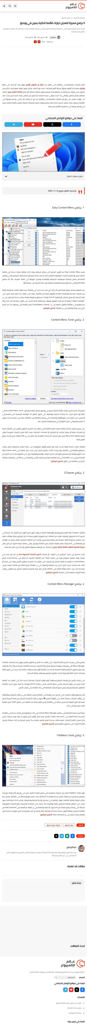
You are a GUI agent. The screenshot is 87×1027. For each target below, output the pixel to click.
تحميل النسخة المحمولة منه (30, 554)
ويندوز (82, 88)
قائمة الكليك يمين (15, 92)
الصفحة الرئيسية (79, 17)
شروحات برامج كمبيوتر (53, 825)
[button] (72, 836)
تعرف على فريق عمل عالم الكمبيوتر (70, 1003)
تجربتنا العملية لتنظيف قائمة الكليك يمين (69, 547)
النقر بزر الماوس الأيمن (35, 84)
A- (35, 41)
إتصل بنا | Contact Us (76, 1008)
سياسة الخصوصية (77, 1013)
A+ (39, 41)
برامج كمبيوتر (65, 17)
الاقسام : (82, 977)
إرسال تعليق (76, 883)
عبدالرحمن (53, 37)
